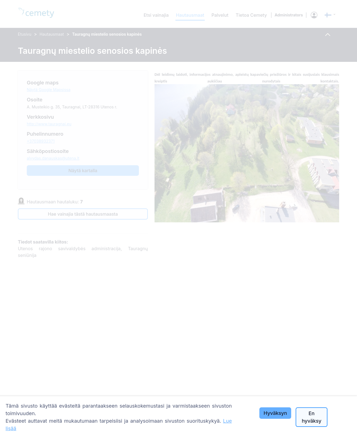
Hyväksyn (275, 413)
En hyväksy (311, 417)
